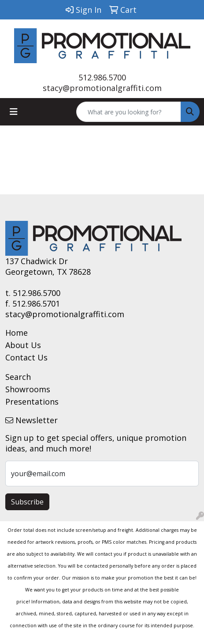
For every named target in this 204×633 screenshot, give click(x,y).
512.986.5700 (102, 77)
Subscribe (27, 502)
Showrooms (27, 389)
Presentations (32, 401)
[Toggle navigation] (13, 112)
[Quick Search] (128, 112)
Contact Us (26, 357)
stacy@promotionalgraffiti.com (102, 88)
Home (16, 332)
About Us (23, 345)
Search (18, 376)
